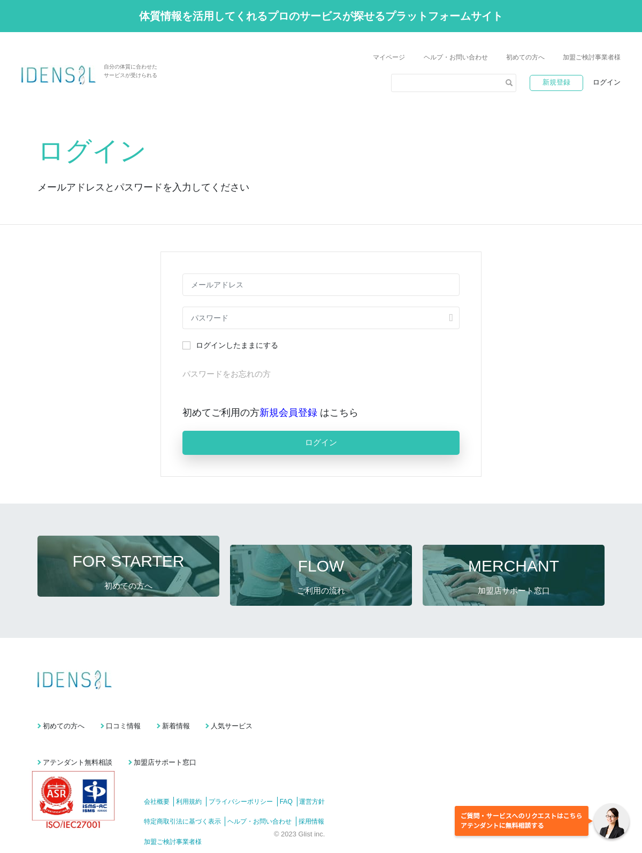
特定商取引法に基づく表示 (182, 795)
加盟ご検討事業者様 (592, 57)
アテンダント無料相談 (77, 736)
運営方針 (338, 775)
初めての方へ (525, 57)
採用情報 (325, 795)
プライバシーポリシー (254, 775)
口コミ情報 (146, 708)
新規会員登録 (289, 412)
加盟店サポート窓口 (188, 736)
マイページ (389, 57)
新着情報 (223, 708)
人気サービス (303, 708)
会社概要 (157, 775)
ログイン (607, 82)
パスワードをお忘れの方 (226, 373)
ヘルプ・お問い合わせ (456, 57)
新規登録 (556, 82)
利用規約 (196, 775)
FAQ (306, 775)
